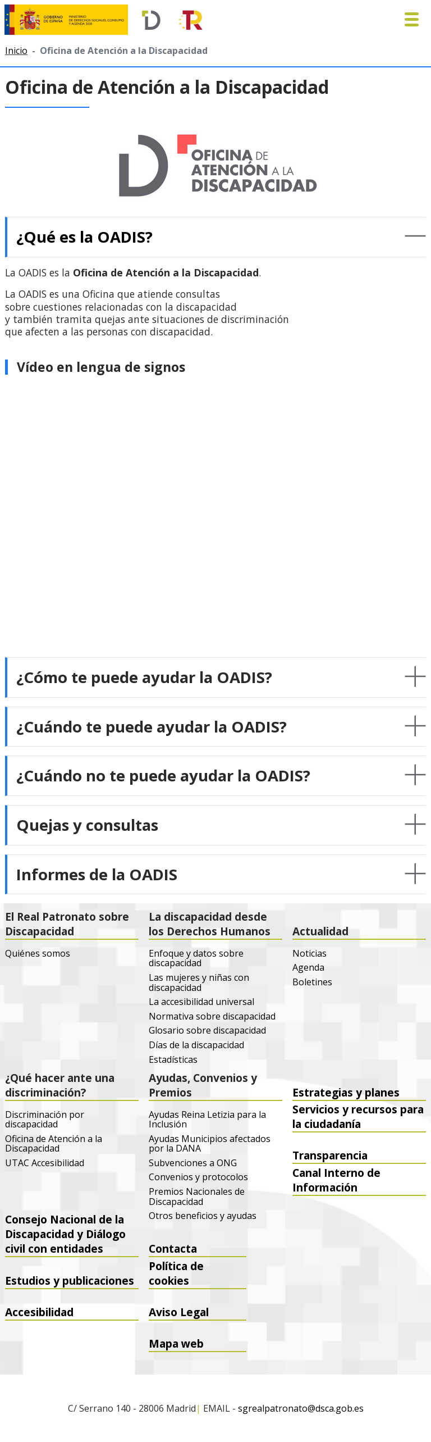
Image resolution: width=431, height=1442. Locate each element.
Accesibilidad (39, 1312)
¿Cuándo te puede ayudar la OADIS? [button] (151, 726)
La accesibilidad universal (201, 1002)
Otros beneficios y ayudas (202, 1216)
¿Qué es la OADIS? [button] (84, 236)
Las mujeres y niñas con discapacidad (199, 983)
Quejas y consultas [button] (87, 824)
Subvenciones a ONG (193, 1163)
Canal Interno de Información (336, 1183)
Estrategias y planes (346, 1092)
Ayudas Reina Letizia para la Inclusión (207, 1120)
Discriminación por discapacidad (44, 1120)
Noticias (309, 954)
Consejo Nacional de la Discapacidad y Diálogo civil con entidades (65, 1245)
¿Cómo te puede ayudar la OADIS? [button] (144, 677)
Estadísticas (173, 1060)
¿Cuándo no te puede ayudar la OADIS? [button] (163, 775)
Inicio (16, 50)
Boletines (312, 982)
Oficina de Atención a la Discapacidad (53, 1144)
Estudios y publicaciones (69, 1280)
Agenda (308, 968)
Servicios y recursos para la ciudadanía (358, 1120)
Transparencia (330, 1155)
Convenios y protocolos (198, 1177)
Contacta (173, 1248)
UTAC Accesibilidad (44, 1163)
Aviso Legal (179, 1312)
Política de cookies (176, 1277)
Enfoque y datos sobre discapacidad (196, 958)
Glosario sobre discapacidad (207, 1031)
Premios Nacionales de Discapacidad (197, 1197)
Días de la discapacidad (196, 1045)
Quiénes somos (37, 954)
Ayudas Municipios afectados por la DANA (209, 1144)
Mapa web (176, 1343)
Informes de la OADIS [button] (96, 874)
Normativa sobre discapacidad (212, 1017)
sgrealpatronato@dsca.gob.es (301, 1409)
